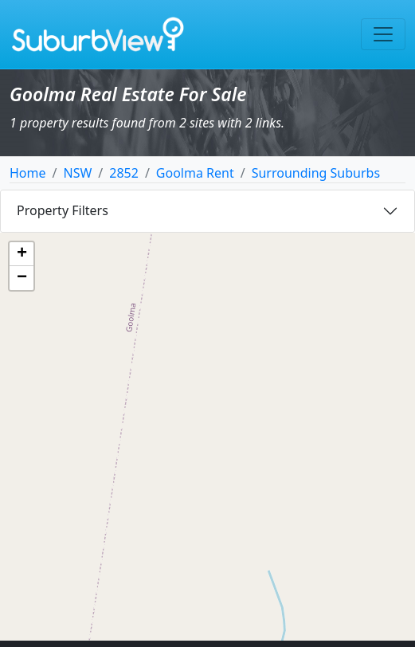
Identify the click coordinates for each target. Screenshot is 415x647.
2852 (124, 173)
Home (28, 173)
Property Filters (62, 210)
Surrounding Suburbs (316, 173)
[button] (21, 254)
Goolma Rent (195, 173)
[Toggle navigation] (383, 34)
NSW (77, 173)
